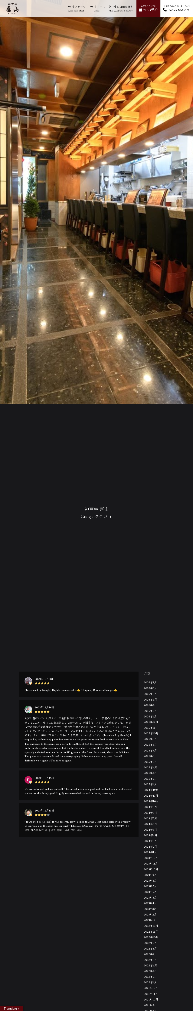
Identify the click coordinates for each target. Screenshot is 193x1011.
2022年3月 (150, 971)
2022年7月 (150, 954)
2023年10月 (151, 869)
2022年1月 (150, 982)
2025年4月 (150, 767)
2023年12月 (151, 858)
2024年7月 (150, 818)
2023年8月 (150, 880)
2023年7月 (150, 886)
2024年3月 (150, 841)
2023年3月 (150, 909)
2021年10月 (151, 999)
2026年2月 (150, 711)
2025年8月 (150, 744)
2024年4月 (150, 835)
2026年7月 (150, 682)
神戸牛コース (97, 8)
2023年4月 (150, 903)
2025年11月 (151, 727)
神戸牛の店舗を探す (121, 8)
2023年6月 (150, 892)
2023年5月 (150, 897)
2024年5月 (150, 829)
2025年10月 (151, 733)
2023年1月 (150, 920)
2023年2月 (150, 914)
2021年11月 (151, 994)
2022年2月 (150, 976)
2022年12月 (151, 926)
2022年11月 (151, 931)
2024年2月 (150, 846)
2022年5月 (150, 960)
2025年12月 (151, 722)
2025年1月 (150, 784)
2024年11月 (151, 795)
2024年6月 (150, 824)
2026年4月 (150, 699)
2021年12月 (151, 988)
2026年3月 (150, 705)
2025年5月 (150, 762)
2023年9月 (150, 875)
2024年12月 (151, 790)
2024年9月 (150, 807)
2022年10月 (151, 937)
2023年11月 (151, 863)
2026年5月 (150, 694)
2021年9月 (150, 1005)
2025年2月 (150, 778)
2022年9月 (150, 943)
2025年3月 (150, 773)
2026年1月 (150, 716)
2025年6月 (150, 756)
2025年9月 (150, 739)
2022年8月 (150, 948)
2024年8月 (150, 812)
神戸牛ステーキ (76, 8)
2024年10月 (151, 801)
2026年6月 (150, 688)
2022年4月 (150, 965)
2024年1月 (150, 852)
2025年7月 (150, 750)
